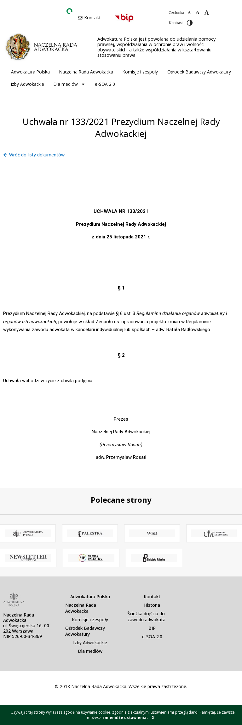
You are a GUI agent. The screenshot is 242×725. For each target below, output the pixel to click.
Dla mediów (69, 84)
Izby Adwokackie (27, 84)
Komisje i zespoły (140, 72)
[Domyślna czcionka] (197, 12)
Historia (152, 605)
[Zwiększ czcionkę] (206, 12)
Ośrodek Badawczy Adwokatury (199, 72)
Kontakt (152, 596)
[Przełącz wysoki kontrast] (190, 22)
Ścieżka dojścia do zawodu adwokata (146, 617)
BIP (152, 628)
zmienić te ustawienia (124, 717)
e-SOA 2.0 (105, 84)
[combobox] (36, 11)
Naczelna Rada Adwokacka (86, 72)
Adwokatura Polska (30, 72)
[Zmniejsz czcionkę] (189, 12)
